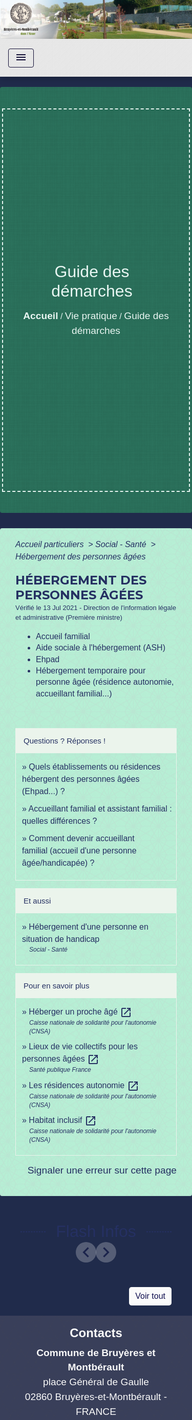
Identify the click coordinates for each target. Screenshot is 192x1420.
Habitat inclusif (63, 1120)
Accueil (40, 315)
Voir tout (150, 1296)
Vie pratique (91, 315)
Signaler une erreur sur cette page (102, 1170)
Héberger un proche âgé (80, 1011)
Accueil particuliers (50, 544)
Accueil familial (63, 636)
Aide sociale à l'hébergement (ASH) (100, 647)
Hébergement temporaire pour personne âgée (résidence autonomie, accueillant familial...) (105, 682)
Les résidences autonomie (84, 1085)
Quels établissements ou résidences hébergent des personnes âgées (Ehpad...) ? (91, 779)
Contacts (96, 1333)
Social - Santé (121, 544)
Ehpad (47, 659)
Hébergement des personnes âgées (80, 556)
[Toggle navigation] (21, 58)
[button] (86, 1252)
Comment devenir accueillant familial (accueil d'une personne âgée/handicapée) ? (79, 850)
